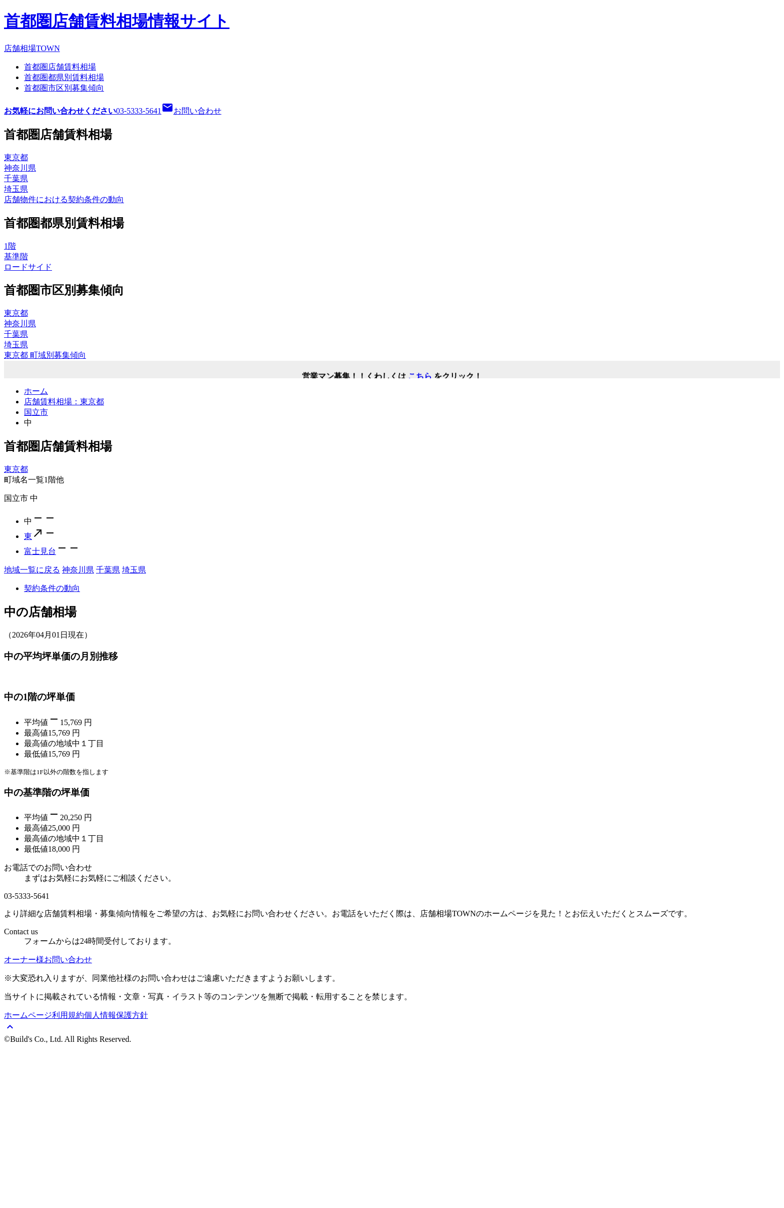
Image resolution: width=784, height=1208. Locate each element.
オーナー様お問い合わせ (48, 1119)
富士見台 (40, 551)
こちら (420, 378)
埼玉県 (134, 569)
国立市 (36, 412)
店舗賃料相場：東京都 (64, 401)
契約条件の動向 (52, 588)
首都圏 (60, 67)
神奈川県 (78, 569)
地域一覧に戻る (32, 569)
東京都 (16, 469)
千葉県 (108, 569)
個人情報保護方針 (116, 1175)
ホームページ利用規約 (44, 1175)
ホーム (36, 391)
